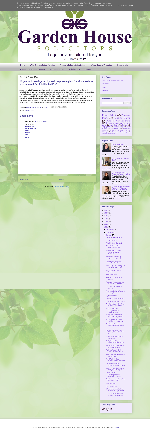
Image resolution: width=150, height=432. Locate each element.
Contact (88, 69)
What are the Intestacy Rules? (115, 301)
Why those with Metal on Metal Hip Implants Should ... (115, 325)
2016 (106, 213)
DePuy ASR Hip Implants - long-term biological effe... (115, 315)
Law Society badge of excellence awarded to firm (115, 364)
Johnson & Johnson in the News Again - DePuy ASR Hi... (115, 331)
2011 (106, 227)
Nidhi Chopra (114, 125)
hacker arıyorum (30, 128)
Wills (109, 121)
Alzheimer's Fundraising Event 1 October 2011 (114, 257)
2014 (106, 218)
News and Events (123, 121)
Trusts (112, 130)
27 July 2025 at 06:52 (41, 121)
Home (22, 65)
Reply (27, 137)
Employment (106, 127)
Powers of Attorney (114, 123)
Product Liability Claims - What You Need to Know (114, 262)
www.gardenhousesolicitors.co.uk (112, 80)
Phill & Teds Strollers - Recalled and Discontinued (115, 360)
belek (27, 130)
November (109, 232)
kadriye (27, 132)
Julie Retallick (115, 128)
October (109, 235)
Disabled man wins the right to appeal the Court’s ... (115, 379)
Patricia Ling (118, 127)
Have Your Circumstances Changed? (114, 278)
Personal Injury (123, 65)
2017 (106, 210)
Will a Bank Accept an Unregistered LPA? (113, 246)
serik (26, 134)
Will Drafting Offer (111, 386)
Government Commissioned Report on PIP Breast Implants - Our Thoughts (121, 188)
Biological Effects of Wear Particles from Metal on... (115, 320)
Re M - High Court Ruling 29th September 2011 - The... (115, 266)
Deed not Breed (111, 383)
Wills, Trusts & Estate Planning (42, 65)
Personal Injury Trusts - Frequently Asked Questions (121, 173)
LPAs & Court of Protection (101, 65)
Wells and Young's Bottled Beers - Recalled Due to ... (115, 351)
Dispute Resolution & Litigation (32, 69)
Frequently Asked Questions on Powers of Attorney (115, 283)
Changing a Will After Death (114, 298)
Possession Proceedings (119, 132)
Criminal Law (74, 69)
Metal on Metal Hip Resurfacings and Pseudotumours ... (112, 310)
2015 (106, 216)
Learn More (122, 5)
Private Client (109, 115)
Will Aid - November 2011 (114, 243)
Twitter (104, 87)
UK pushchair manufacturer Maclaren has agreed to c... (115, 390)
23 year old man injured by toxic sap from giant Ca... (115, 394)
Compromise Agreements (108, 133)
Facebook (105, 84)
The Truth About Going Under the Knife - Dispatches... (115, 305)
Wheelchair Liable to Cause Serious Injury (114, 337)
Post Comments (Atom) (61, 186)
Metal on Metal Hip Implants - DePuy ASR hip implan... (115, 369)
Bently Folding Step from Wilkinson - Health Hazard (115, 341)
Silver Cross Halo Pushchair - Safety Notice (115, 355)
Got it (131, 5)
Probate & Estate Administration (72, 65)
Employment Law (57, 69)
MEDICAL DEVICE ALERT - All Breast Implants (115, 346)
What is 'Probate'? (111, 275)
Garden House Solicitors (34, 107)
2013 (106, 221)
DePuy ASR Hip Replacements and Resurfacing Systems (113, 374)
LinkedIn (105, 91)
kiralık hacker (29, 126)
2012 (106, 224)
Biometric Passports (118, 144)
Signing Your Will (111, 296)
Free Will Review (111, 240)
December (109, 229)
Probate (124, 125)
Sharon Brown (122, 118)
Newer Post (24, 179)
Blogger (116, 427)
